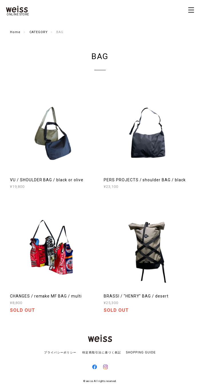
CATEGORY (38, 32)
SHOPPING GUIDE (139, 352)
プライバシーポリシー (60, 352)
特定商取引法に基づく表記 (101, 352)
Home (15, 32)
